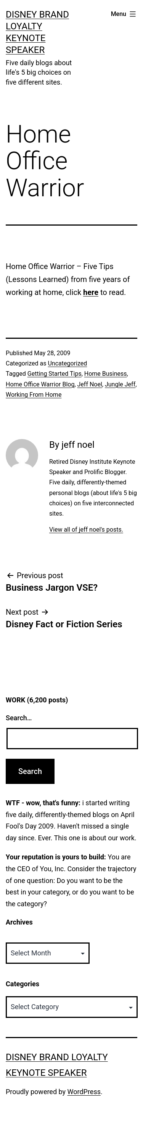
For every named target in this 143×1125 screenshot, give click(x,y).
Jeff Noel (89, 384)
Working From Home (33, 394)
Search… (19, 718)
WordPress (84, 1092)
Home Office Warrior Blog (40, 384)
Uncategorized (67, 363)
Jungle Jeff (120, 384)
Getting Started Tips (54, 373)
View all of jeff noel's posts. (86, 529)
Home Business (105, 373)
